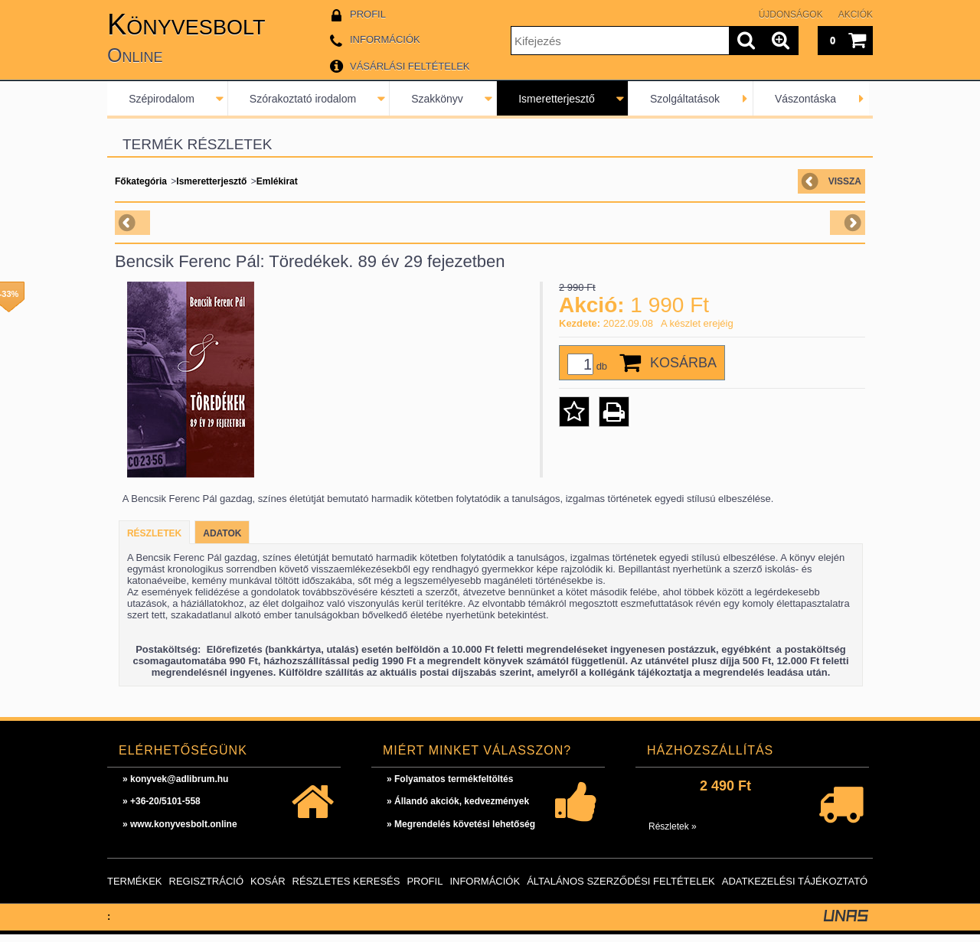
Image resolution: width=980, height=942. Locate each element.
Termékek (134, 889)
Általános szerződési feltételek (621, 889)
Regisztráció (206, 889)
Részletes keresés (346, 889)
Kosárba (683, 362)
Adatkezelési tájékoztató (794, 889)
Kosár (268, 889)
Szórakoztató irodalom (303, 99)
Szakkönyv (437, 99)
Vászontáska (805, 99)
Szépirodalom (161, 99)
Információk (484, 889)
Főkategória (141, 181)
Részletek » (672, 834)
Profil (425, 889)
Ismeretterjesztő (556, 99)
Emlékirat (277, 181)
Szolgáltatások (685, 99)
